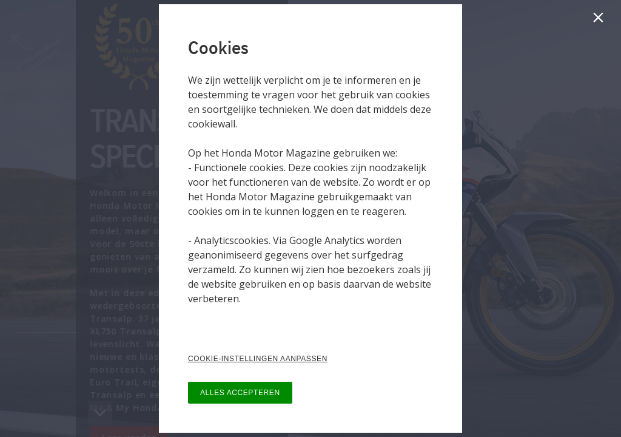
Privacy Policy (218, 323)
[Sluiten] (600, 20)
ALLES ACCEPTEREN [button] (240, 392)
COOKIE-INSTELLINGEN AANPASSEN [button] (257, 358)
